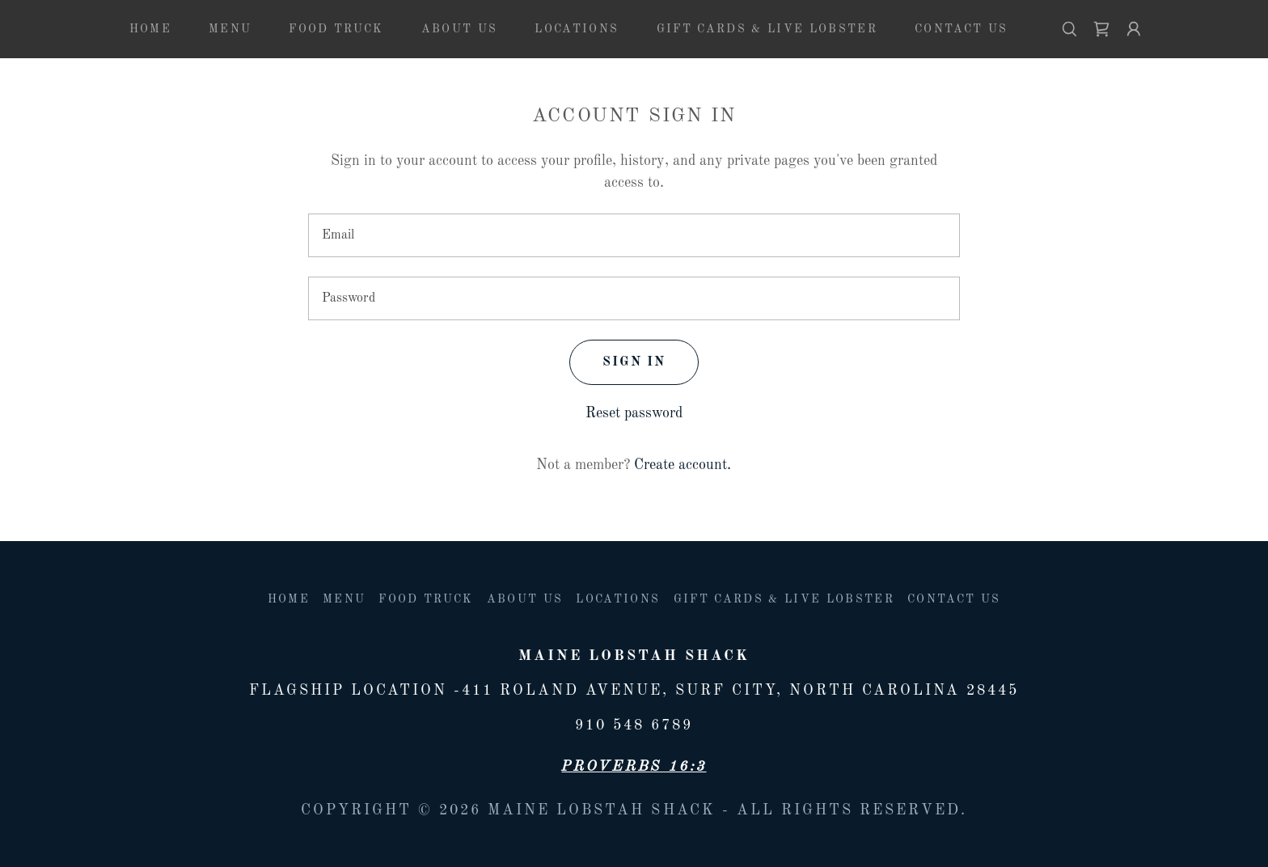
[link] (1101, 29)
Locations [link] (577, 29)
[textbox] (633, 235)
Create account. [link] (682, 465)
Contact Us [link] (961, 29)
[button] (1134, 29)
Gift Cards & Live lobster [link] (767, 29)
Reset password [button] (634, 413)
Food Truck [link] (336, 29)
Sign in (634, 362)
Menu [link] (230, 29)
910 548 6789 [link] (634, 725)
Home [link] (150, 29)
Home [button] (289, 599)
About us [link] (459, 29)
